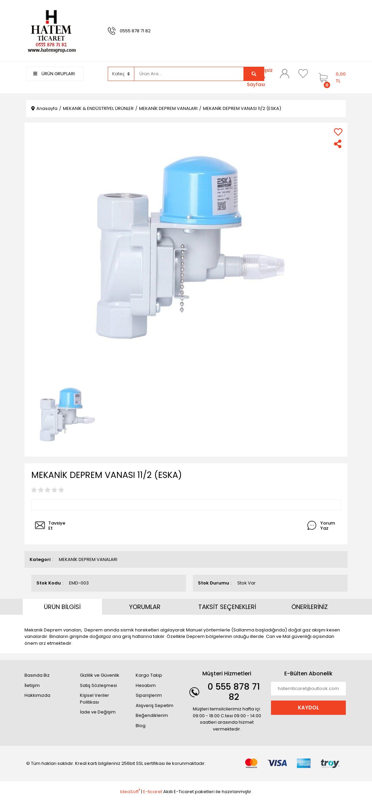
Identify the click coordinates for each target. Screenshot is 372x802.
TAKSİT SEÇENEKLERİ (227, 607)
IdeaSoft (130, 791)
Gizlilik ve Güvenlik (99, 675)
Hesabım (146, 685)
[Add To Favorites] (338, 132)
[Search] (189, 74)
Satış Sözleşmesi (98, 685)
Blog (141, 725)
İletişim (32, 685)
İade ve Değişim (98, 712)
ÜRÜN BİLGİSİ (62, 607)
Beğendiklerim (152, 715)
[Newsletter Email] (308, 688)
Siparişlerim (149, 695)
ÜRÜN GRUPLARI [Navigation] (54, 73)
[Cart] (330, 77)
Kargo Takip (149, 675)
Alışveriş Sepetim (154, 705)
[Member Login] (284, 73)
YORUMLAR (144, 607)
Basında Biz (37, 675)
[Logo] (51, 30)
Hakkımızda (37, 695)
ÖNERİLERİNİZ (309, 607)
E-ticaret (152, 791)
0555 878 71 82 (135, 31)
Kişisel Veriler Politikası (94, 698)
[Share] (338, 144)
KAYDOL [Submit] (308, 707)
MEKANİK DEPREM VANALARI (88, 559)
